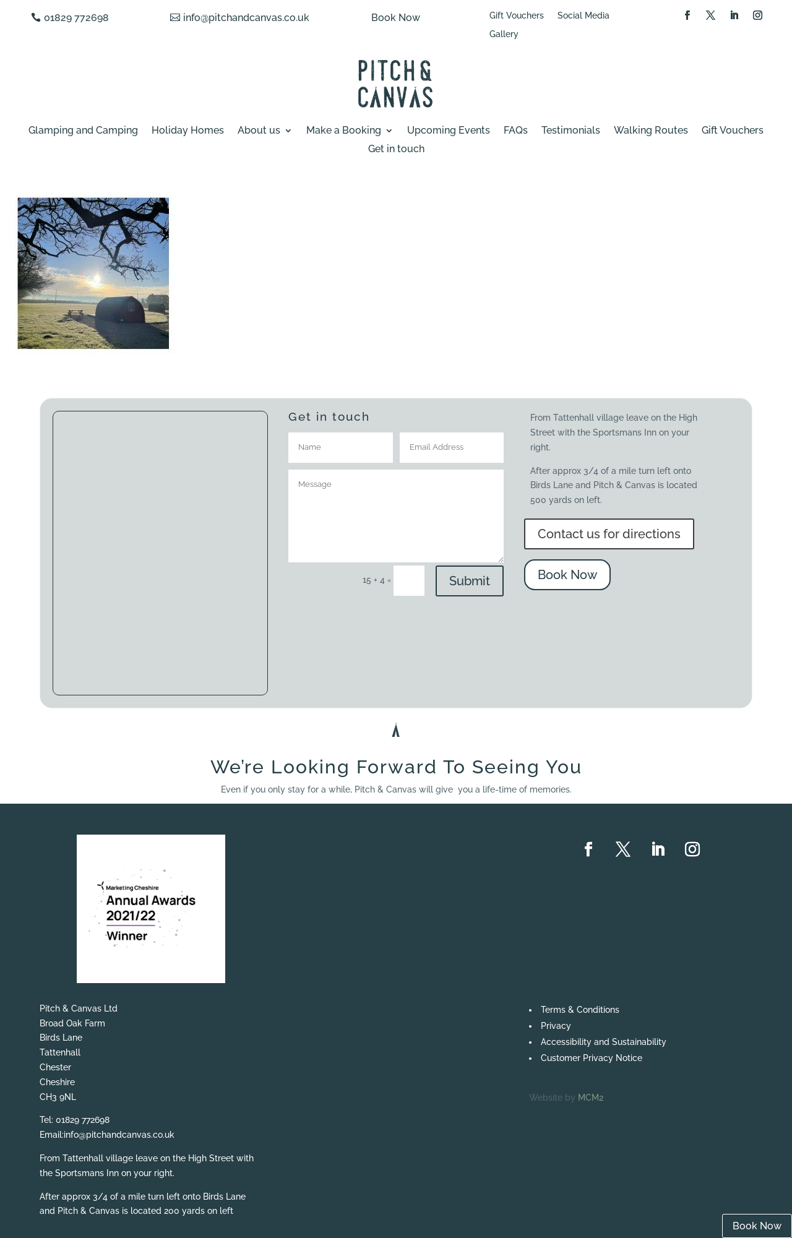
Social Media (583, 15)
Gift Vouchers (516, 15)
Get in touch (396, 150)
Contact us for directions (609, 534)
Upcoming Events (448, 131)
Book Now (395, 18)
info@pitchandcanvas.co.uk (246, 18)
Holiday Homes (188, 131)
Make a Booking (343, 131)
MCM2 (590, 1098)
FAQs (516, 131)
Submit (469, 581)
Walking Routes (651, 131)
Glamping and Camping (83, 131)
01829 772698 (76, 18)
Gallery (504, 34)
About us (259, 131)
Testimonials (570, 131)
